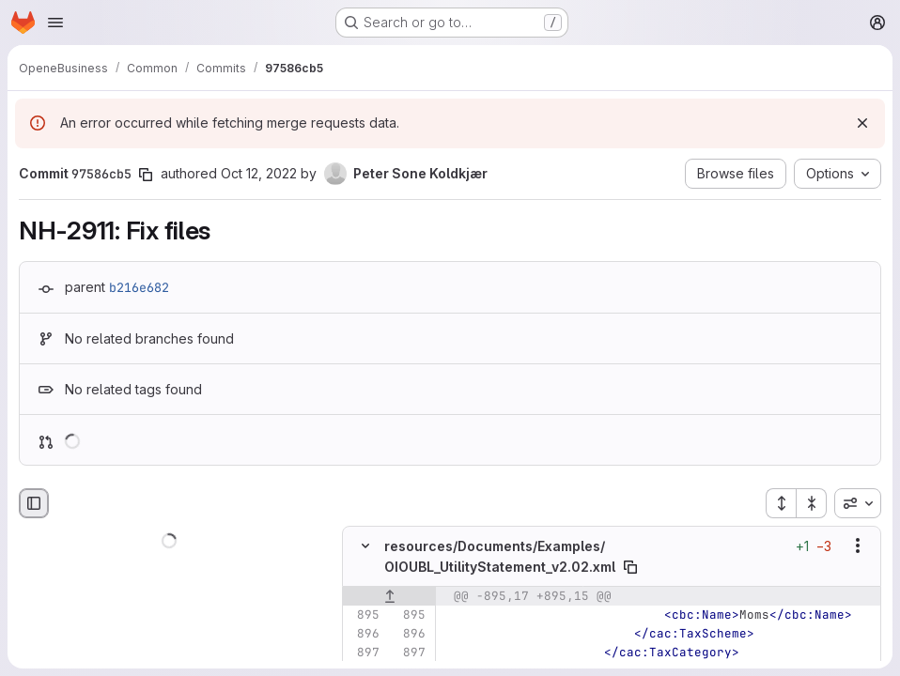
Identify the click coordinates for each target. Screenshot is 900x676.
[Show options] (857, 545)
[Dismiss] (862, 123)
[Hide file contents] (365, 545)
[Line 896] (364, 633)
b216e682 (139, 287)
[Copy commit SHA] (145, 174)
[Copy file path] (630, 567)
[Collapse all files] (812, 503)
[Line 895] (364, 615)
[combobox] (857, 503)
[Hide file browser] (34, 503)
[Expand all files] (781, 503)
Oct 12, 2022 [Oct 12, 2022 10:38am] (259, 173)
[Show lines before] (389, 596)
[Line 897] (364, 652)
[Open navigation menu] (55, 23)
